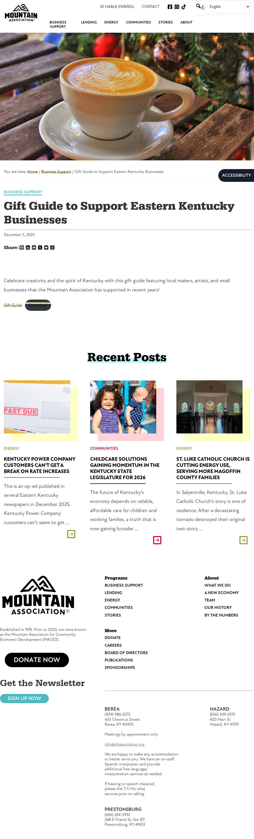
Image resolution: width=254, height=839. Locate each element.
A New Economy (221, 592)
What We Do (217, 585)
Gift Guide (13, 305)
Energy (11, 448)
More (111, 631)
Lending (113, 592)
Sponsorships (120, 667)
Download (38, 305)
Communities (104, 448)
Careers (113, 645)
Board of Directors (126, 652)
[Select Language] (227, 7)
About (211, 578)
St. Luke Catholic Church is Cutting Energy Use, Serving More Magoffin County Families (213, 468)
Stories (113, 615)
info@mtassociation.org (124, 744)
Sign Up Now (24, 698)
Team (209, 600)
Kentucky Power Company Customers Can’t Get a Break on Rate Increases (39, 465)
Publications (119, 660)
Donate (113, 637)
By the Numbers (221, 615)
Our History (218, 607)
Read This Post (41, 534)
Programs (116, 578)
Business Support (23, 192)
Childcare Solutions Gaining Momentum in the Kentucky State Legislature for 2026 (125, 468)
